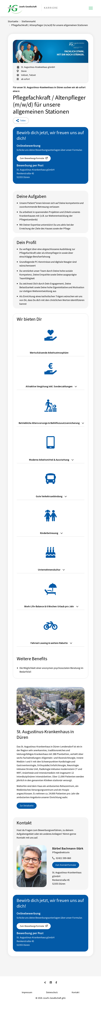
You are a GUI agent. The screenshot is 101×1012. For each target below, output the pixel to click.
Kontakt (75, 992)
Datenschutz (52, 992)
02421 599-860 (63, 858)
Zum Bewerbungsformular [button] (32, 158)
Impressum (27, 992)
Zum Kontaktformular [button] (65, 864)
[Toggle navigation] (90, 8)
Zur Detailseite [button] (26, 805)
